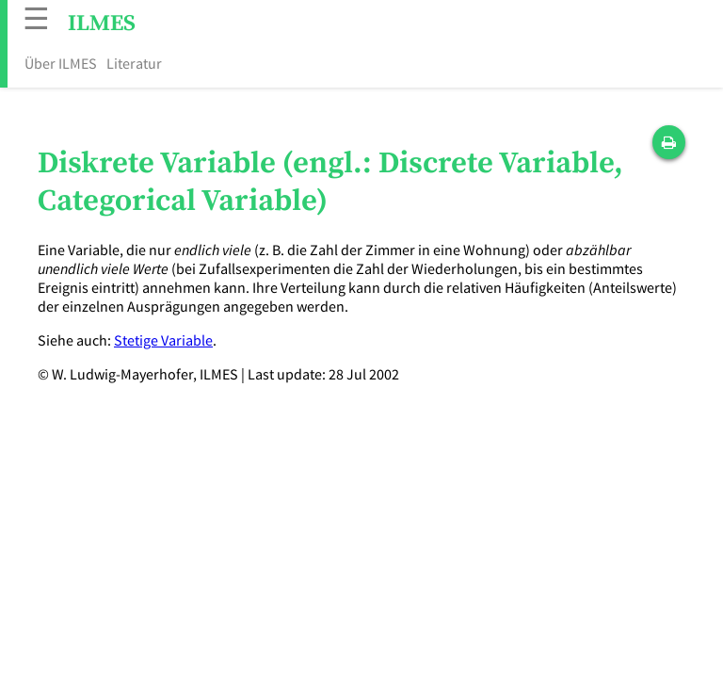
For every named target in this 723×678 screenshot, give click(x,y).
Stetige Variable (163, 340)
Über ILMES (60, 63)
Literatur (134, 63)
